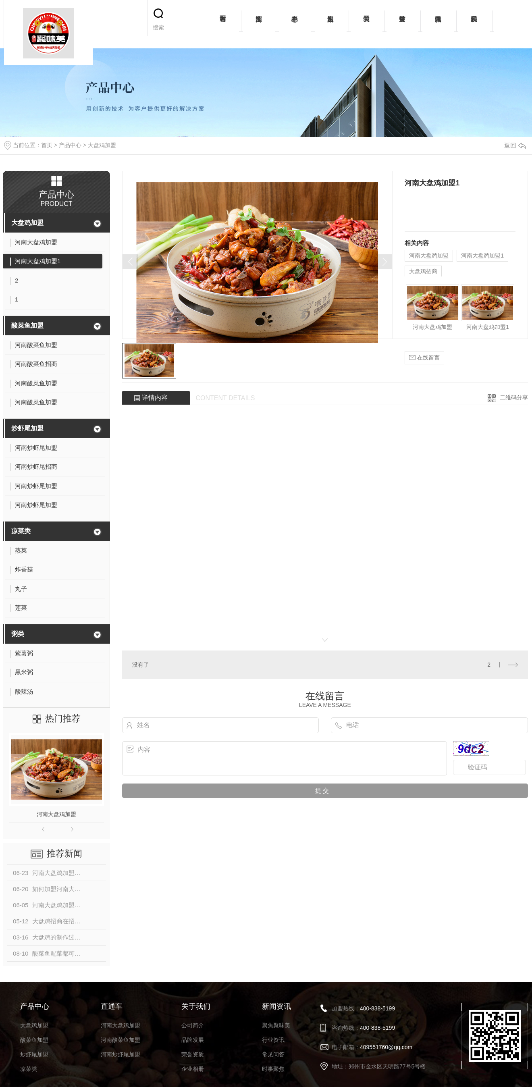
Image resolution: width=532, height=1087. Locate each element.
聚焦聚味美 (276, 1025)
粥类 (17, 633)
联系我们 (474, 24)
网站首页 (223, 24)
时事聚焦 (273, 1069)
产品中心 (295, 24)
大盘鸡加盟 (102, 145)
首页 (46, 145)
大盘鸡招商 (423, 271)
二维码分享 (514, 397)
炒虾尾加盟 (27, 428)
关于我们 (366, 24)
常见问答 (273, 1054)
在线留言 (424, 357)
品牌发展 (192, 1040)
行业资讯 (273, 1040)
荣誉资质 (402, 24)
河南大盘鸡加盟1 (482, 255)
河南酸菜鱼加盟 (120, 1040)
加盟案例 (331, 24)
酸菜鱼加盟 (27, 325)
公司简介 (192, 1025)
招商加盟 (259, 24)
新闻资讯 (438, 24)
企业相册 (192, 1069)
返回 (515, 145)
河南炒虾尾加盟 (120, 1054)
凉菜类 (21, 531)
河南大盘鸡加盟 (56, 814)
